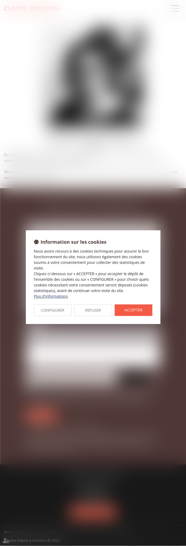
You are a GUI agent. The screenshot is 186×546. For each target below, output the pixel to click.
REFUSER (93, 310)
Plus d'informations (51, 296)
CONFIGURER (52, 310)
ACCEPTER (133, 309)
